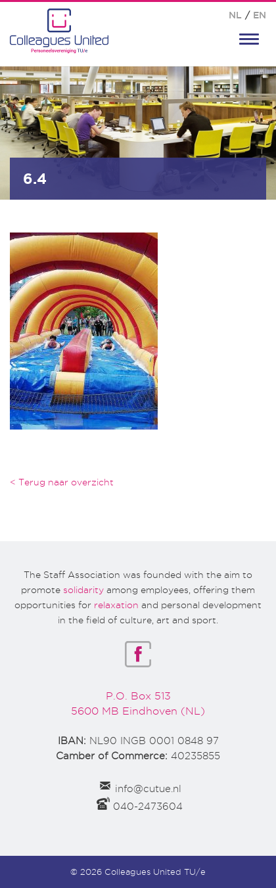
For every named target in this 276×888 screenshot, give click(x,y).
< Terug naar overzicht (62, 482)
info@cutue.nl (148, 789)
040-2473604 (148, 806)
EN (259, 15)
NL (235, 15)
